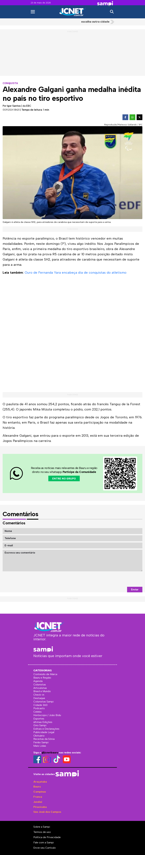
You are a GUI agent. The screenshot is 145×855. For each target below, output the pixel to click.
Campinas (39, 791)
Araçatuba (40, 781)
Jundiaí (37, 801)
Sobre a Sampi (41, 826)
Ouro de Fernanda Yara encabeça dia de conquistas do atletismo (75, 272)
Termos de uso (42, 832)
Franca (37, 796)
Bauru (37, 786)
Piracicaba (40, 806)
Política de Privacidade (47, 837)
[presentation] (117, 579)
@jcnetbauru (50, 752)
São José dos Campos (47, 811)
